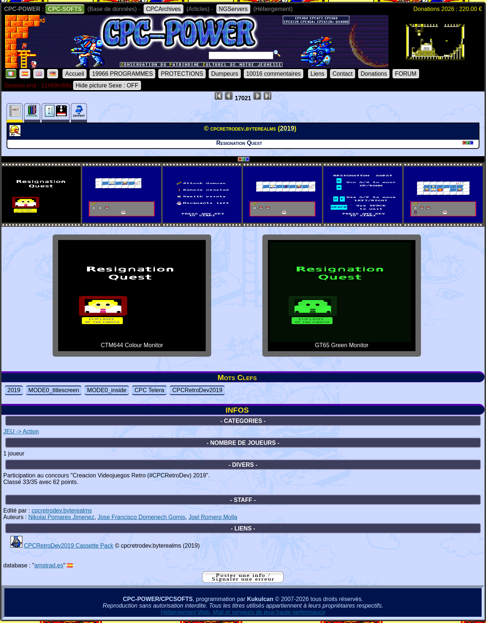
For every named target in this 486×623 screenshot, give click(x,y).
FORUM (406, 74)
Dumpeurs (224, 74)
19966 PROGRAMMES (122, 74)
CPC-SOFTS (64, 9)
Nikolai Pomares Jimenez (61, 517)
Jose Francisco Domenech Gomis (141, 517)
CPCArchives (163, 9)
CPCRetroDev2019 (197, 390)
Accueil (74, 74)
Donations (374, 74)
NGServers (233, 9)
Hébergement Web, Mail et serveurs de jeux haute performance (243, 612)
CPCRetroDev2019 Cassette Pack (68, 546)
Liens (317, 74)
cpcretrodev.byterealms (61, 510)
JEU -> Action (21, 431)
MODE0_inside (106, 390)
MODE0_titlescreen (54, 390)
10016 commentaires (273, 74)
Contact (343, 74)
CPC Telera (149, 390)
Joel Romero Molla (213, 517)
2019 (13, 390)
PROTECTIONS (182, 74)
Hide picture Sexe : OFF (107, 85)
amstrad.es (48, 565)
